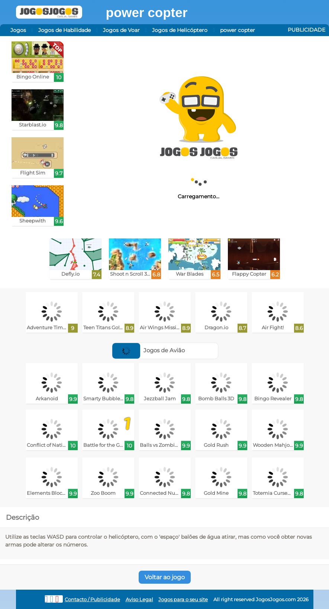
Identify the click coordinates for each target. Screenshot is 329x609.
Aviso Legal (139, 599)
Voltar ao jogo (165, 577)
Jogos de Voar (121, 30)
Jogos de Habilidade (64, 30)
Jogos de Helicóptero (179, 30)
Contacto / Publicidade (92, 599)
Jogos (18, 30)
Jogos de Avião (148, 350)
